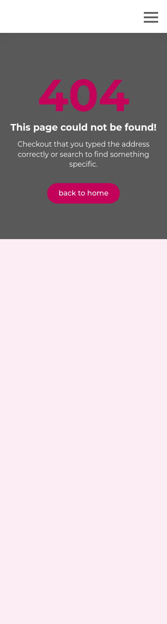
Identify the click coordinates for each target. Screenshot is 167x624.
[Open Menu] (151, 17)
